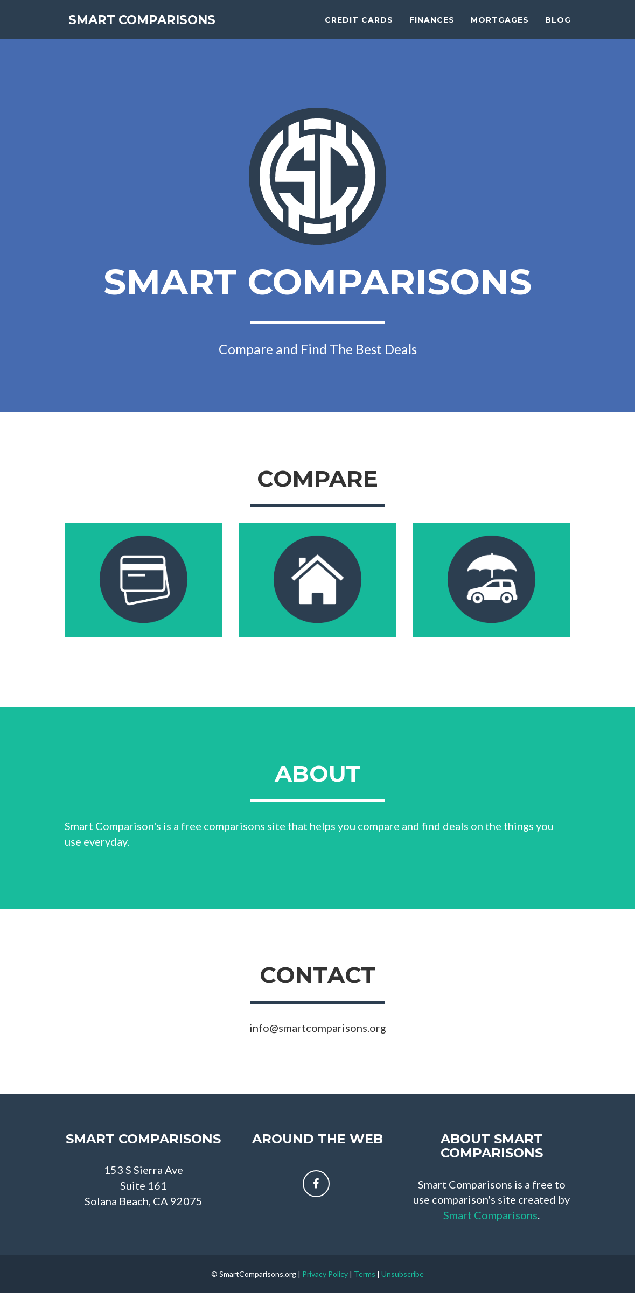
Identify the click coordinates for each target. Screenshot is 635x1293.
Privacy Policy (325, 1273)
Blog (558, 27)
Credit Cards (359, 27)
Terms (364, 1273)
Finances (432, 27)
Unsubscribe (402, 1273)
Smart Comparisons (154, 27)
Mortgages (500, 27)
